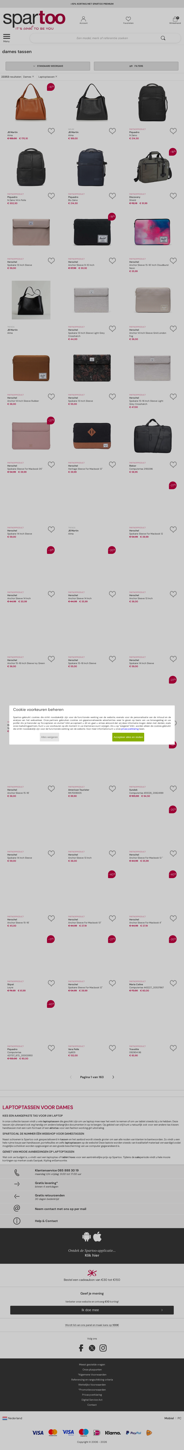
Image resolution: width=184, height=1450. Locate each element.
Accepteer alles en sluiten (128, 737)
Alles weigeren (49, 737)
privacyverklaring (130, 729)
